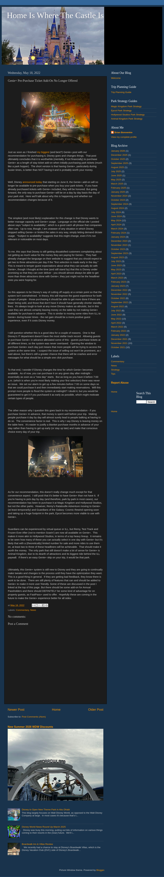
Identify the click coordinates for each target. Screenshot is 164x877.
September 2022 (119, 302)
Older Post (95, 709)
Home (56, 709)
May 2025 (116, 179)
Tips (113, 374)
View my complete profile (124, 137)
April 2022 (116, 323)
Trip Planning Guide (121, 92)
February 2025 (118, 188)
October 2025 (118, 159)
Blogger (100, 870)
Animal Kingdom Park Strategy (126, 118)
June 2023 (116, 265)
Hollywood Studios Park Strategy (128, 114)
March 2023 (117, 277)
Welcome (116, 78)
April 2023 (116, 273)
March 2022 (117, 326)
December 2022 (119, 290)
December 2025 (119, 155)
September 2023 (119, 253)
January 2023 (118, 286)
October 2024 (118, 200)
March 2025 (117, 183)
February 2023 (118, 282)
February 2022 (118, 331)
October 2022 (118, 298)
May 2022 (116, 318)
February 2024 (118, 232)
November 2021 (119, 343)
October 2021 (118, 347)
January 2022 (118, 335)
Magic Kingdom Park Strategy (126, 106)
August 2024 (117, 208)
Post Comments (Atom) (34, 716)
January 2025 (118, 192)
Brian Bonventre (123, 132)
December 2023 (119, 241)
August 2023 (117, 257)
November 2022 (119, 294)
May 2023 (116, 269)
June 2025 (116, 175)
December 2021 (119, 339)
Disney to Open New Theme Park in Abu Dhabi (46, 809)
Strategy (115, 369)
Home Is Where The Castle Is (55, 15)
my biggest (43, 152)
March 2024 (117, 228)
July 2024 (116, 212)
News (33, 610)
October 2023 (118, 249)
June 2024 (116, 216)
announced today (32, 182)
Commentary (22, 610)
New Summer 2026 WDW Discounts (30, 726)
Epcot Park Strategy (121, 110)
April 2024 (116, 224)
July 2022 (116, 310)
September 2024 (119, 204)
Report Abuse (120, 382)
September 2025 (119, 163)
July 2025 (116, 171)
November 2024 (119, 196)
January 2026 (118, 151)
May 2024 (116, 220)
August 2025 (117, 167)
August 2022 (117, 306)
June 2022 (116, 314)
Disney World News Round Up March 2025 (44, 827)
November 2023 (119, 245)
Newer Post (16, 709)
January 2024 (118, 237)
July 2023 (116, 261)
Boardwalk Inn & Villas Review (37, 844)
